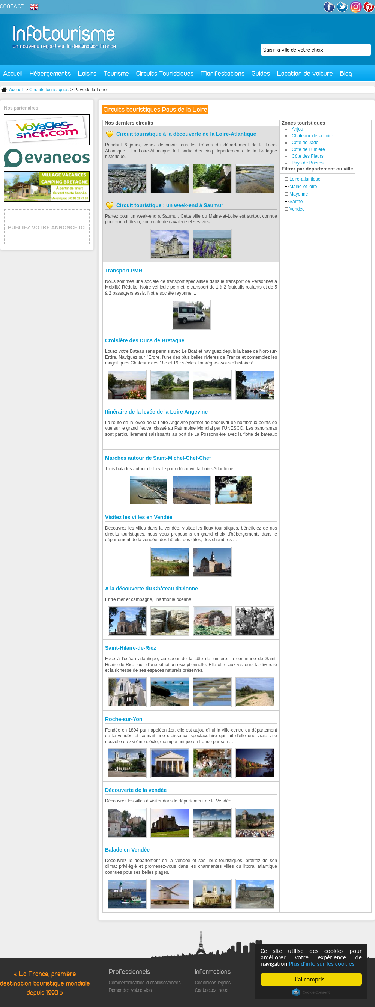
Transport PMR (123, 271)
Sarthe (296, 201)
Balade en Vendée (127, 850)
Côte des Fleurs (308, 156)
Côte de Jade (305, 142)
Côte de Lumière (308, 149)
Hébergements (50, 73)
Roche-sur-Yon (123, 719)
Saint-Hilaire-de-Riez (130, 648)
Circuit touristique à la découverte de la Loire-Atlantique (186, 134)
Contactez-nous (211, 990)
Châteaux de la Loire (312, 135)
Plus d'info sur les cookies (321, 964)
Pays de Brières (308, 163)
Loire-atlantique (305, 179)
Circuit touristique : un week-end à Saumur (169, 205)
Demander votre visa (130, 990)
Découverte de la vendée (135, 790)
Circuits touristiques (49, 89)
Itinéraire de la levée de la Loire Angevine (156, 412)
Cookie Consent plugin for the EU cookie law (311, 992)
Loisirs (87, 73)
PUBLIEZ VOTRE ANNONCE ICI (47, 227)
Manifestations (222, 73)
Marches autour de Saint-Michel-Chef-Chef (158, 458)
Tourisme (116, 73)
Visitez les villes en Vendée (138, 517)
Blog (346, 73)
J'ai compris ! (311, 979)
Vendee (297, 209)
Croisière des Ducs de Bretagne (144, 340)
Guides (261, 73)
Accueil (12, 73)
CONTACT (12, 6)
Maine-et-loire (303, 186)
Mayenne (299, 194)
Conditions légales (213, 983)
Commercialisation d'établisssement (145, 983)
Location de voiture (305, 73)
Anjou (297, 129)
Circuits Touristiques (165, 73)
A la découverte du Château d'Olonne (151, 589)
